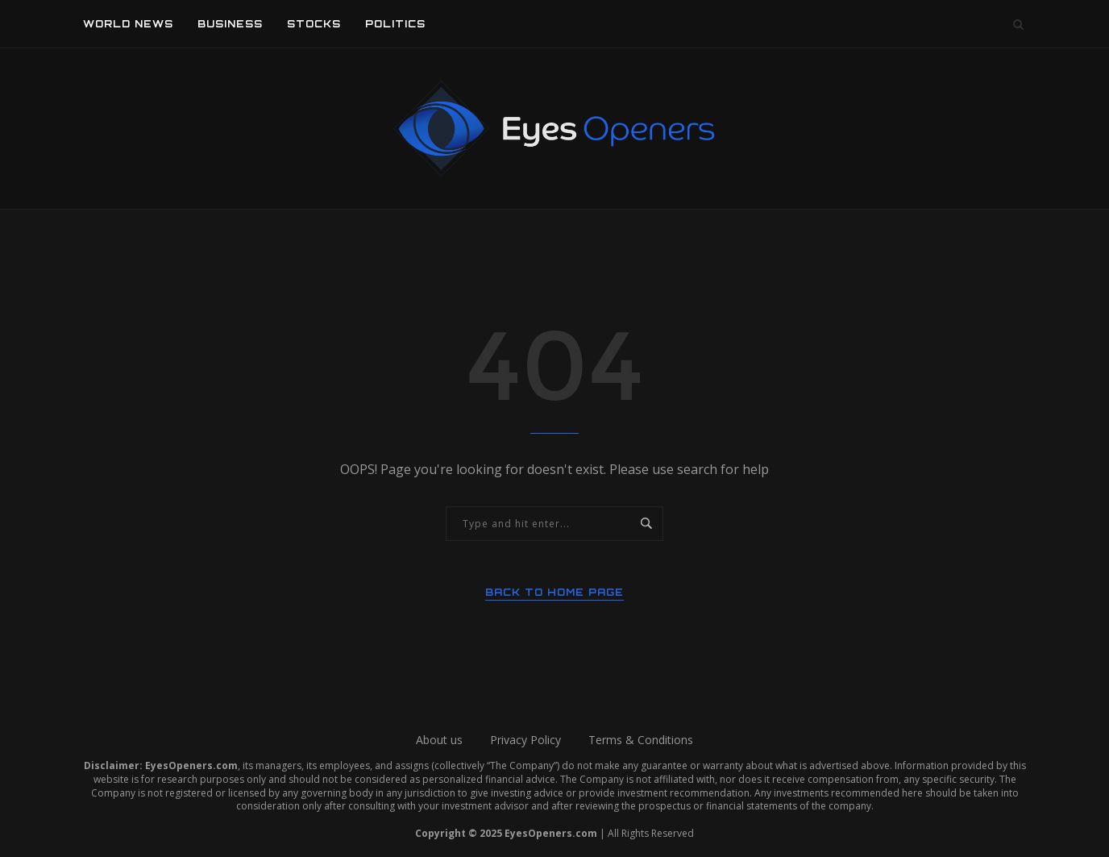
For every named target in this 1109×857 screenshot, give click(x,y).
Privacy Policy (525, 739)
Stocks (314, 24)
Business (230, 24)
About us (439, 739)
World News (128, 24)
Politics (395, 24)
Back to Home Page (554, 592)
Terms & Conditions (640, 739)
